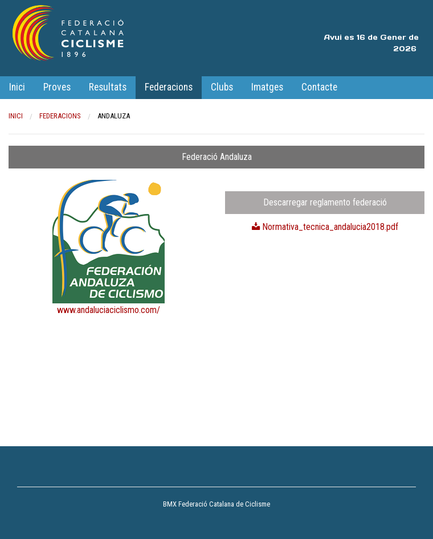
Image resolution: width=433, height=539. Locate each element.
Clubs (222, 87)
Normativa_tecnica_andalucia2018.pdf (325, 226)
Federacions (169, 87)
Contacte (319, 87)
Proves (57, 87)
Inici (17, 87)
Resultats (107, 87)
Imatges (267, 87)
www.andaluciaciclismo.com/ (108, 310)
